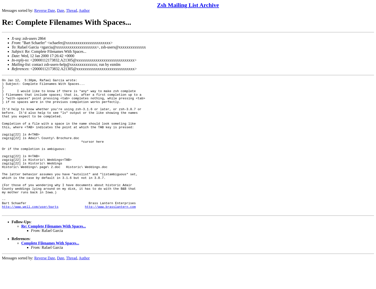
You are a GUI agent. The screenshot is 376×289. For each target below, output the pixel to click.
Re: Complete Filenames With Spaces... (53, 253)
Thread (71, 10)
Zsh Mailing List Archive (188, 5)
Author (84, 10)
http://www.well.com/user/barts (30, 232)
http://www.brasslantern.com (110, 232)
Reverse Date (44, 10)
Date (60, 10)
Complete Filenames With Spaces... (50, 270)
